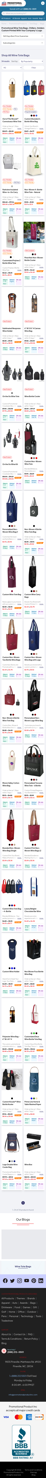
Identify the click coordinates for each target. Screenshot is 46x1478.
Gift (35, 1307)
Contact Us (19, 1334)
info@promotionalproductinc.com (23, 1394)
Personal (13, 1316)
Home (4, 23)
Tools (38, 1316)
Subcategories (23, 43)
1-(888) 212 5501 (17, 1375)
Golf (3, 1311)
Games (26, 1307)
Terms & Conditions (11, 1338)
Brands (31, 1298)
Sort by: (14, 61)
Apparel (24, 18)
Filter (34, 67)
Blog (3, 1343)
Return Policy (31, 1338)
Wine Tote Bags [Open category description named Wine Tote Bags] (23, 1266)
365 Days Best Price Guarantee (23, 36)
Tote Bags (33, 23)
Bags (41, 18)
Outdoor (31, 1311)
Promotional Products (18, 23)
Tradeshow (7, 1320)
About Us (6, 1334)
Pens (4, 1316)
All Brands (16, 18)
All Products (6, 18)
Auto (29, 18)
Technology (27, 1316)
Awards (35, 18)
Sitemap (33, 1472)
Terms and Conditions (33, 1470)
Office (21, 1311)
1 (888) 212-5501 (29, 9)
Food (17, 1307)
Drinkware (6, 1307)
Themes (21, 1298)
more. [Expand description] (19, 128)
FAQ (30, 1334)
